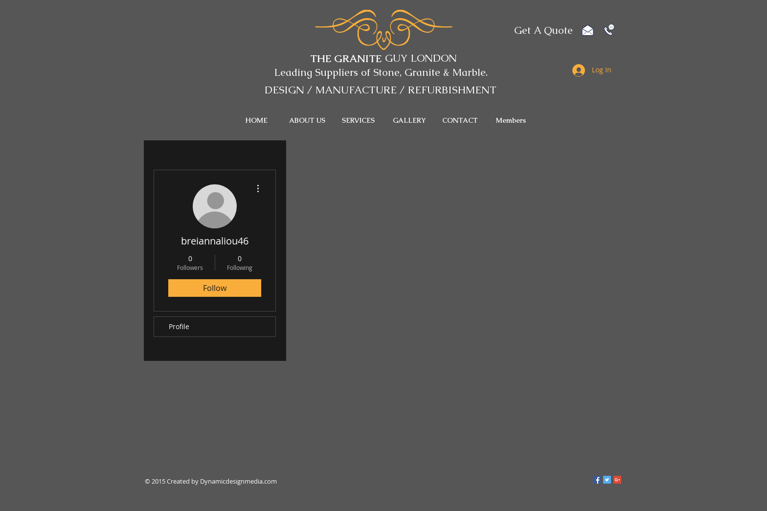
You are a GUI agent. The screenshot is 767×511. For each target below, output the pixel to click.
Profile (179, 326)
